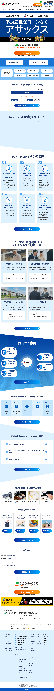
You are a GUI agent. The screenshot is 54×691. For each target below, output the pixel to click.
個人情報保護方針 (21, 664)
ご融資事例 (26, 328)
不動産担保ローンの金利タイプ (36, 643)
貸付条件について (34, 650)
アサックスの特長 (26, 229)
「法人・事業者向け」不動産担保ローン (22, 636)
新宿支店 (45, 640)
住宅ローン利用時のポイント (35, 638)
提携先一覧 (20, 661)
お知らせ (47, 75)
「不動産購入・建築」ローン (20, 642)
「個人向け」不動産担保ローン (21, 638)
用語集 (32, 648)
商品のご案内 (33, 71)
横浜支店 (45, 644)
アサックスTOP (8, 634)
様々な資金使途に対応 (20, 71)
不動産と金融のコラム (33, 75)
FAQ (30, 670)
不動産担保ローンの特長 (9, 638)
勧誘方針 (20, 672)
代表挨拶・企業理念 (22, 657)
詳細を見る (6, 530)
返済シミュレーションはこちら (26, 105)
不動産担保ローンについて (35, 634)
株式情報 (30, 665)
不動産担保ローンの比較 (35, 636)
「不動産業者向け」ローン (20, 644)
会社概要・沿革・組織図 (22, 659)
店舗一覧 (44, 634)
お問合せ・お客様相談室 (9, 648)
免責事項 (30, 675)
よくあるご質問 (19, 75)
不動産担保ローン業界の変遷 (35, 645)
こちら (27, 628)
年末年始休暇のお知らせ (12, 555)
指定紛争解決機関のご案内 (23, 677)
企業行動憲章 (21, 666)
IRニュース (31, 661)
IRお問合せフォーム (32, 672)
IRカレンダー (31, 668)
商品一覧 (26, 382)
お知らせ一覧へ (26, 572)
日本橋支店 (45, 638)
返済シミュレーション (18, 647)
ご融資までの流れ (47, 71)
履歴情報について (21, 675)
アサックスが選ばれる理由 (7, 73)
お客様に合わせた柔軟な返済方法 (20, 649)
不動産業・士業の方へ (8, 645)
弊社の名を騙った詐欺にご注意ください (15, 562)
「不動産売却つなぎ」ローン (20, 640)
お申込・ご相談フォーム (9, 650)
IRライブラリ (31, 663)
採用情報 (6, 652)
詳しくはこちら (26, 422)
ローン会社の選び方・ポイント (36, 641)
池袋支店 (45, 642)
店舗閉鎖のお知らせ (11, 558)
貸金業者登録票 (33, 652)
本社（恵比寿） (46, 636)
